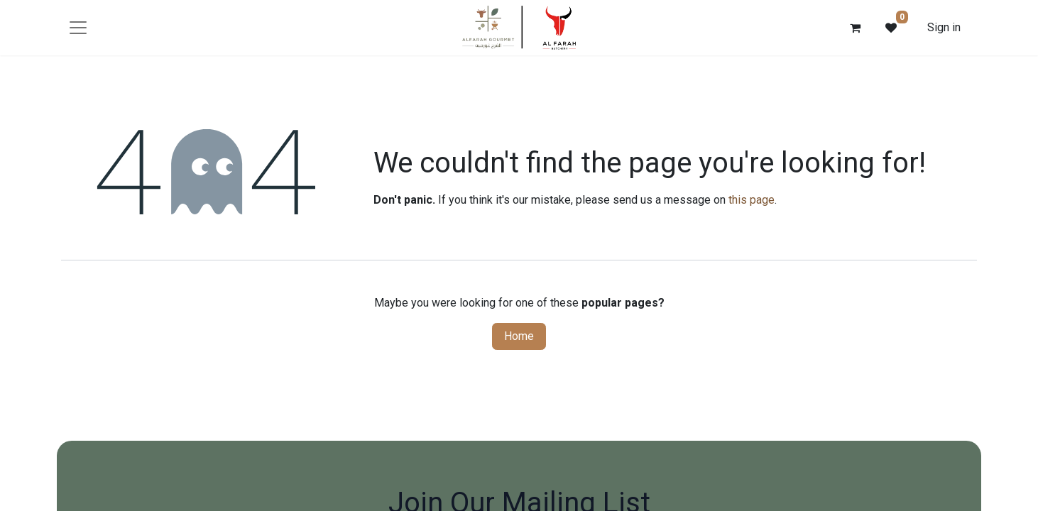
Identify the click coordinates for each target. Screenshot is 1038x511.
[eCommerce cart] (855, 28)
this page (751, 200)
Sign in (944, 27)
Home (519, 336)
